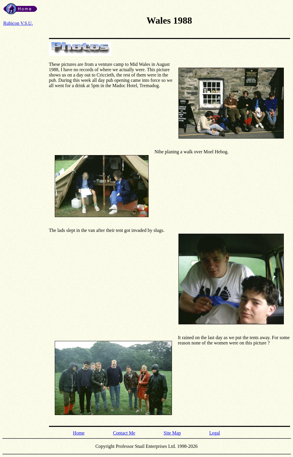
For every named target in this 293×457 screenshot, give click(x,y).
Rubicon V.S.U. (18, 23)
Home (79, 432)
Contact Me (124, 432)
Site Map (172, 432)
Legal (214, 432)
